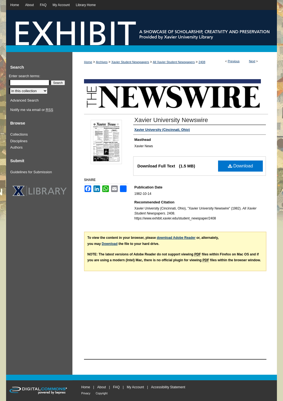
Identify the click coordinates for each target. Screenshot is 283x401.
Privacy (85, 393)
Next (252, 61)
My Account (135, 387)
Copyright (102, 393)
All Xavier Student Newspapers (174, 62)
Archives (102, 62)
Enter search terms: (24, 76)
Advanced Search (24, 100)
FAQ (116, 387)
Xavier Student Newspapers (130, 62)
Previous (234, 61)
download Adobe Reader (176, 238)
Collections (19, 134)
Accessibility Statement (168, 387)
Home (88, 62)
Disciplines (18, 141)
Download (240, 166)
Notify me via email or (31, 110)
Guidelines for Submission (31, 172)
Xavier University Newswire (171, 120)
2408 (201, 62)
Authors (16, 147)
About (101, 387)
